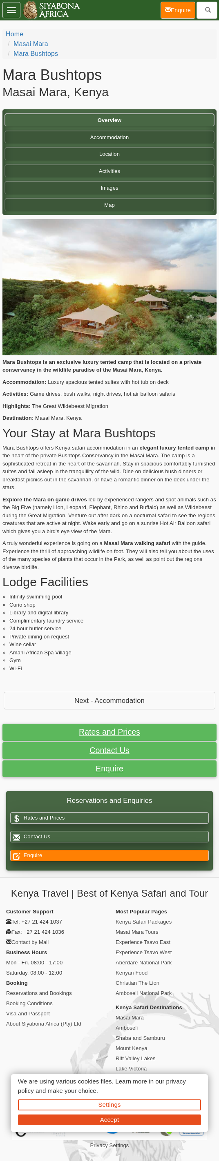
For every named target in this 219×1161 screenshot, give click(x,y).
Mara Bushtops (35, 53)
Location (109, 154)
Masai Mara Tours (137, 932)
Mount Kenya (131, 1048)
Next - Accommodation (109, 701)
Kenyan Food (131, 973)
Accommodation (109, 137)
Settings (109, 1104)
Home (14, 34)
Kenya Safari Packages (144, 922)
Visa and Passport (28, 1013)
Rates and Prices (109, 731)
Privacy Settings (109, 1145)
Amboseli (127, 1028)
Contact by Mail (30, 942)
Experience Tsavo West (144, 952)
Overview (110, 120)
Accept (109, 1119)
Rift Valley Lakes (136, 1058)
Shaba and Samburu (140, 1038)
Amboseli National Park (144, 993)
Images (109, 188)
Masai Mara (30, 43)
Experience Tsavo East (143, 942)
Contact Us (109, 750)
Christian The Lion (137, 983)
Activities (109, 171)
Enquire (109, 768)
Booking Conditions (29, 1003)
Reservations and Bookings (39, 993)
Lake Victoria (131, 1069)
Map (109, 205)
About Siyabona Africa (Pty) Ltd (43, 1024)
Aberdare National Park (144, 962)
